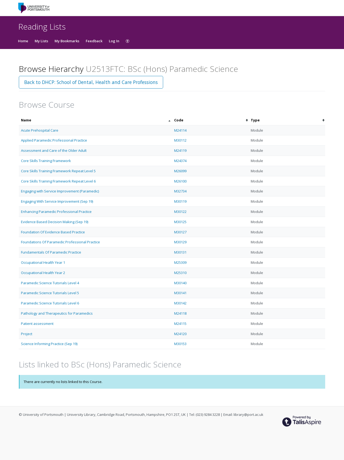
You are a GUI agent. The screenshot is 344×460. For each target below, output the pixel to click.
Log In (114, 40)
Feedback (94, 40)
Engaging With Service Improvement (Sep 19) (57, 201)
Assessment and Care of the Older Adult (54, 150)
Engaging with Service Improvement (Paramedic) (60, 191)
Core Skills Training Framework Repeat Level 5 (58, 170)
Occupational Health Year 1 (43, 262)
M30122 (180, 211)
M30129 (180, 242)
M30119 (180, 201)
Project (26, 333)
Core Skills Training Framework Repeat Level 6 (58, 181)
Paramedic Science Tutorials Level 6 (50, 303)
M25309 (180, 262)
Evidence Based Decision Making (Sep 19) (54, 221)
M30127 (180, 232)
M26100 (180, 181)
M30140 (180, 282)
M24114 (180, 130)
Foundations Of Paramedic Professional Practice (60, 242)
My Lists (41, 40)
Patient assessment (37, 323)
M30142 (180, 303)
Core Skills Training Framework (46, 160)
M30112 (180, 140)
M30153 (180, 343)
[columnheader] (95, 120)
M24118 (180, 313)
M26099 (180, 170)
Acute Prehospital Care (39, 130)
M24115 (180, 323)
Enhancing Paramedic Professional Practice (56, 211)
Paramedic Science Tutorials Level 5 (50, 292)
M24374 (180, 160)
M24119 (180, 150)
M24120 (180, 333)
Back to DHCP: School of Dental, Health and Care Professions (91, 82)
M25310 (180, 272)
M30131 (180, 252)
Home (23, 40)
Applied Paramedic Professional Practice (54, 140)
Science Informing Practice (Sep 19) (49, 343)
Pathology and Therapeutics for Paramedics (57, 313)
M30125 (180, 221)
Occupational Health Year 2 (43, 272)
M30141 (180, 292)
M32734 (180, 191)
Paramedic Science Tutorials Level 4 (50, 282)
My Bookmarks (67, 40)
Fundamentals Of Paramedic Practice (51, 252)
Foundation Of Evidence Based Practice (53, 232)
